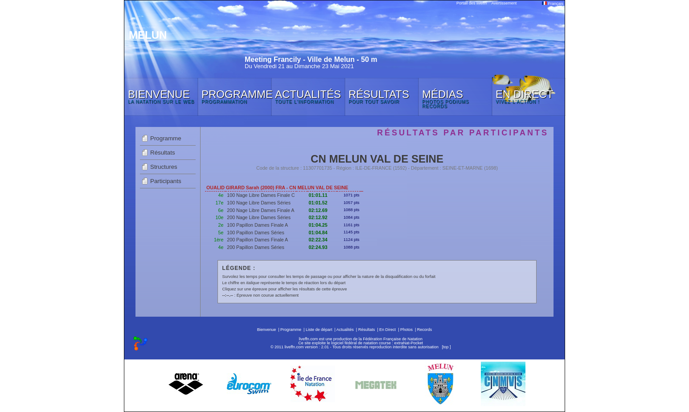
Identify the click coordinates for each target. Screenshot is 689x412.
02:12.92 (318, 217)
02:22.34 (318, 239)
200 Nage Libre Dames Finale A (260, 210)
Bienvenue (266, 329)
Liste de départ (319, 329)
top (446, 347)
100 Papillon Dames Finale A (257, 225)
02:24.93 (318, 247)
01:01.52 (318, 202)
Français (552, 3)
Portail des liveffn (471, 3)
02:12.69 (318, 210)
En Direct (387, 329)
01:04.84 (318, 232)
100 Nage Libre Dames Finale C (261, 195)
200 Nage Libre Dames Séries (259, 217)
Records (424, 329)
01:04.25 (318, 225)
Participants (165, 181)
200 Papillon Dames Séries (255, 247)
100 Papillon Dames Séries (255, 232)
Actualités (345, 329)
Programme (165, 138)
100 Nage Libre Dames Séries (259, 202)
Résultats (162, 152)
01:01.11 (318, 195)
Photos (406, 329)
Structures (163, 166)
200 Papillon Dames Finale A (257, 239)
